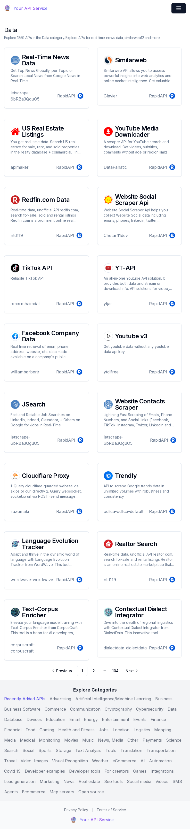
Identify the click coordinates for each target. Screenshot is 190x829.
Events (139, 719)
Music (88, 740)
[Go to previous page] (62, 671)
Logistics (142, 729)
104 (115, 671)
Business (163, 698)
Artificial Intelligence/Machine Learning (113, 698)
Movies (71, 740)
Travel (10, 760)
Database (13, 719)
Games (139, 771)
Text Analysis (88, 750)
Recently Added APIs (24, 698)
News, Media (110, 740)
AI (143, 760)
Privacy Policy (76, 810)
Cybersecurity (149, 709)
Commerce (55, 709)
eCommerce (124, 760)
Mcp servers (61, 791)
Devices (34, 719)
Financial (12, 729)
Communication (85, 709)
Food (30, 729)
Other (132, 740)
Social (28, 750)
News (69, 781)
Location (121, 729)
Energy (91, 719)
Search (11, 750)
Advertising (60, 698)
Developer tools (84, 771)
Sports (45, 750)
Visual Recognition (70, 760)
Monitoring (49, 740)
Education (55, 719)
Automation (160, 760)
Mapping (162, 729)
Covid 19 (12, 771)
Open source (91, 791)
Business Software (22, 709)
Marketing (49, 781)
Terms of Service (111, 810)
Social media (139, 781)
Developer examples (45, 771)
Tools (110, 750)
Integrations (162, 771)
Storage (63, 750)
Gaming (46, 729)
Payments (152, 740)
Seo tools (113, 781)
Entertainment (115, 719)
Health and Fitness (76, 729)
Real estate (89, 781)
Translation (131, 750)
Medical (27, 740)
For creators (116, 771)
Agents (11, 791)
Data (172, 709)
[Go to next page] (131, 671)
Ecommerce (33, 791)
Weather (100, 760)
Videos (161, 781)
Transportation (161, 750)
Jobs (104, 729)
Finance (158, 719)
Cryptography (118, 709)
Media (10, 740)
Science (173, 740)
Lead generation (20, 781)
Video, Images (34, 760)
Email (74, 719)
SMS (177, 781)
